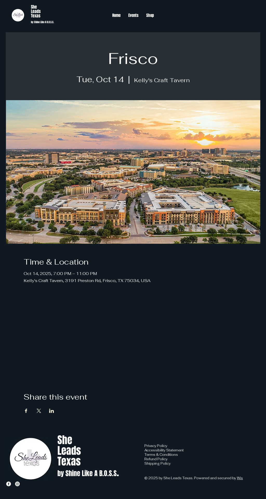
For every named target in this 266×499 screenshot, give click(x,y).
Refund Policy (156, 459)
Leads (36, 11)
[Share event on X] (38, 411)
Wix (240, 478)
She (34, 7)
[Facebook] (8, 484)
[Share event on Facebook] (26, 411)
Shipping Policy (157, 463)
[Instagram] (17, 484)
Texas (36, 16)
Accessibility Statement (164, 450)
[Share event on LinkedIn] (51, 411)
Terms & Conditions (161, 454)
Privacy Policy (155, 446)
